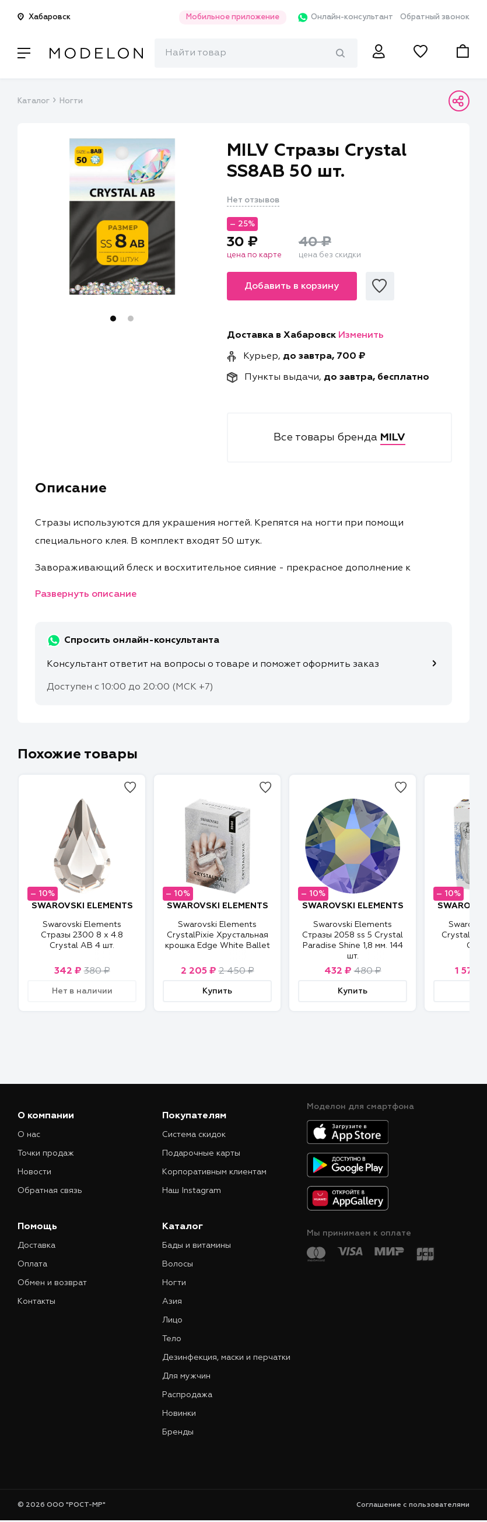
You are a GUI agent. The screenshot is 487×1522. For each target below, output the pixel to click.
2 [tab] (130, 318)
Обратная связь (49, 1191)
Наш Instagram (191, 1191)
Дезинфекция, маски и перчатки (226, 1357)
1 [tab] (113, 318)
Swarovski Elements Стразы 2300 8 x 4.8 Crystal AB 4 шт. (82, 935)
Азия (172, 1301)
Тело (171, 1339)
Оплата (32, 1264)
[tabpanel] (122, 216)
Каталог (33, 101)
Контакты (36, 1301)
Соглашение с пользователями (413, 1505)
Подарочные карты (201, 1153)
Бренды (178, 1432)
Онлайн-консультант (337, 17)
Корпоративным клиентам (214, 1172)
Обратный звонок (435, 17)
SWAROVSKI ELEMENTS (82, 906)
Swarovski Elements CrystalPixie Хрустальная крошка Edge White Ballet (217, 935)
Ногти (71, 101)
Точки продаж (45, 1153)
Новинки (179, 1413)
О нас (28, 1135)
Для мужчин (186, 1376)
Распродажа (187, 1395)
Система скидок (194, 1135)
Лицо (172, 1320)
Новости (34, 1172)
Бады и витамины (196, 1245)
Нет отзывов (253, 200)
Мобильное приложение (221, 17)
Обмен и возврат (52, 1283)
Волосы (177, 1264)
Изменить (361, 335)
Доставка (36, 1245)
